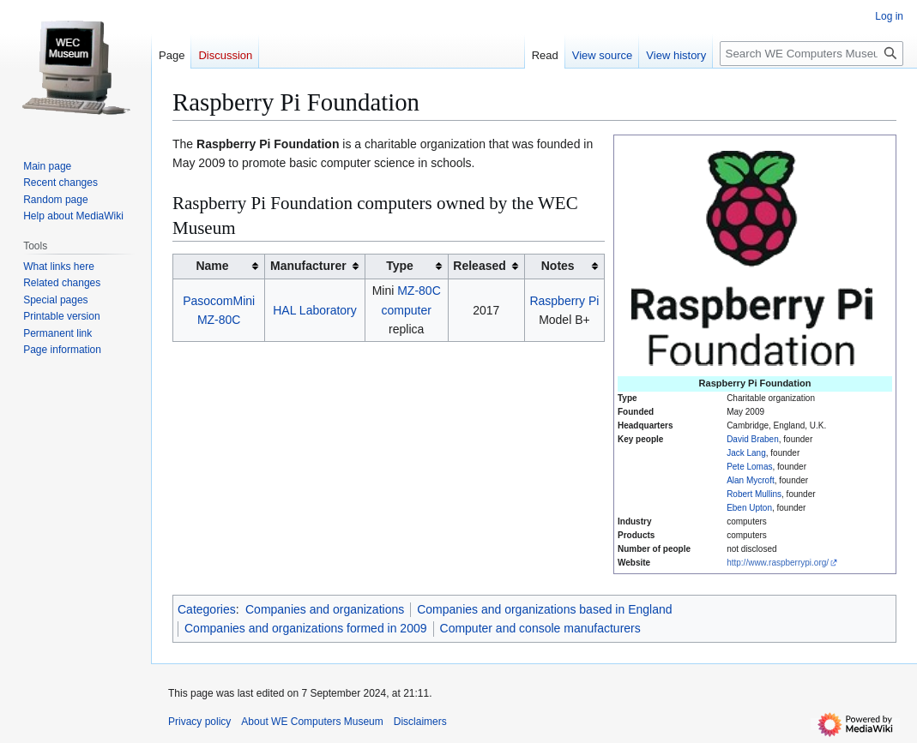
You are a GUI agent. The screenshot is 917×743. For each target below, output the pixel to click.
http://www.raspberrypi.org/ (778, 562)
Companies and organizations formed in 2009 (305, 628)
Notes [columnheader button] (558, 266)
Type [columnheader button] (399, 266)
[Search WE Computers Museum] (811, 53)
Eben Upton (749, 507)
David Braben (753, 439)
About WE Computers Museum (312, 722)
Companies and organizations (324, 609)
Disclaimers (420, 722)
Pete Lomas (749, 466)
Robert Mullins (754, 494)
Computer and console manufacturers (540, 628)
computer (406, 310)
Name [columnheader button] (212, 266)
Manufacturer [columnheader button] (308, 266)
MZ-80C (419, 290)
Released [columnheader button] (479, 266)
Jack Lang (746, 453)
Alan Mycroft (751, 480)
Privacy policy (199, 722)
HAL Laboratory (315, 310)
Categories (207, 609)
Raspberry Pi (564, 301)
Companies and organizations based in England (544, 609)
